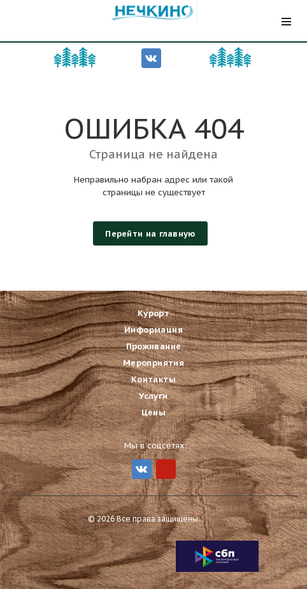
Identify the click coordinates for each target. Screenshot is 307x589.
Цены (153, 411)
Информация (153, 329)
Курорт (153, 312)
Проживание (154, 345)
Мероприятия (153, 362)
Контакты (153, 378)
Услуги (153, 395)
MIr (166, 468)
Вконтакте (151, 57)
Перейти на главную (150, 233)
